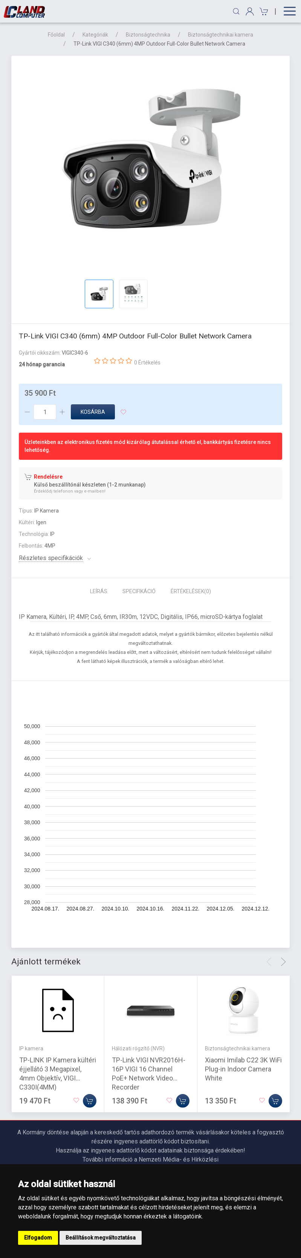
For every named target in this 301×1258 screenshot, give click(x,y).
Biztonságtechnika (148, 35)
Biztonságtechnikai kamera (220, 35)
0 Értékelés (147, 363)
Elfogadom (38, 1238)
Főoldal (56, 35)
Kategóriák (95, 35)
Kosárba (93, 412)
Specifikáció (139, 591)
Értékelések (191, 591)
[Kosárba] (89, 1101)
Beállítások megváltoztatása (101, 1238)
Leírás (98, 591)
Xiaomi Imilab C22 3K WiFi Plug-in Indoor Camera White (243, 1069)
